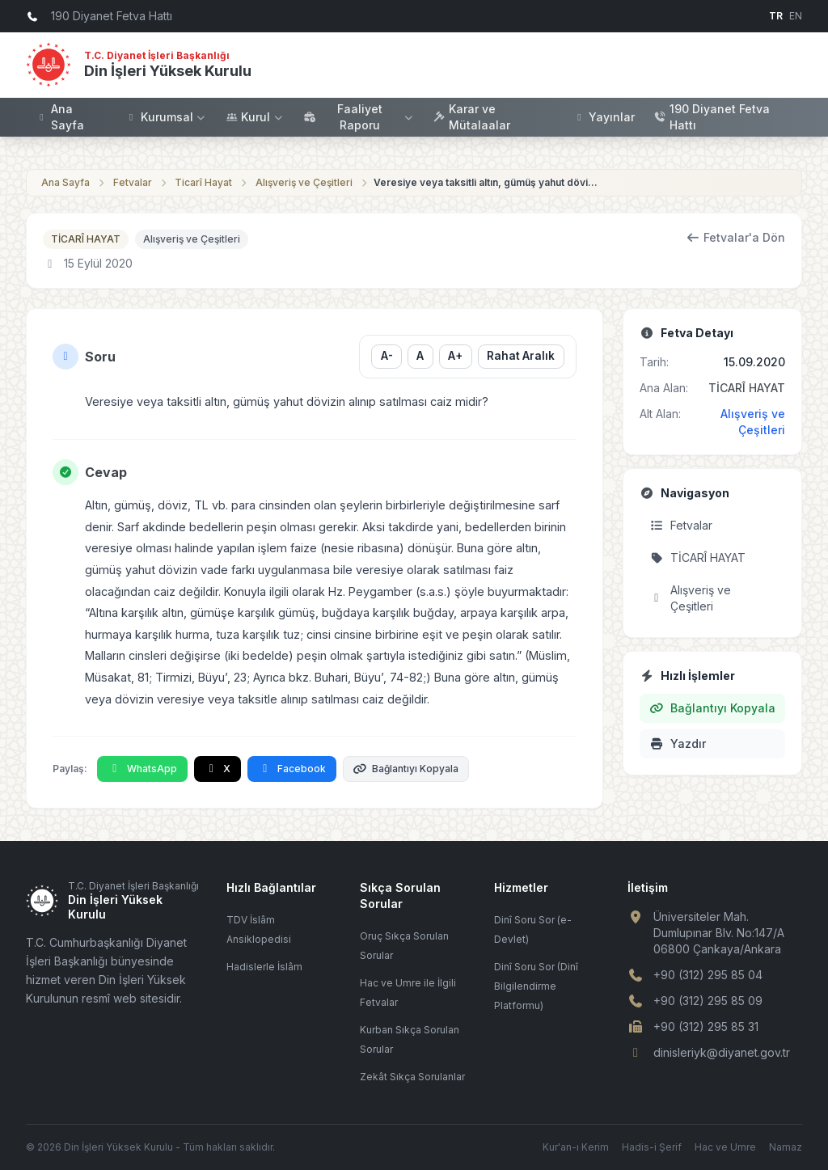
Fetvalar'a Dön (736, 237)
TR (776, 16)
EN (795, 16)
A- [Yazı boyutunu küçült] (386, 355)
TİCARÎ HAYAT (85, 239)
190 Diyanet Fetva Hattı (712, 117)
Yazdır (677, 743)
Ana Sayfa (60, 117)
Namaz (785, 1147)
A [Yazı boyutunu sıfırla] (420, 355)
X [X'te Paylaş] (218, 768)
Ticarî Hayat (203, 182)
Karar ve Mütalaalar (471, 117)
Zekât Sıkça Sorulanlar (412, 1077)
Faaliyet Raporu (358, 117)
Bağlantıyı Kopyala (406, 768)
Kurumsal (166, 117)
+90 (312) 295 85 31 (705, 1026)
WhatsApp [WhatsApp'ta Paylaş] (142, 768)
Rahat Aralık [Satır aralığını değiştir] (521, 355)
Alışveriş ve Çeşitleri (304, 182)
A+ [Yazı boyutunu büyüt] (455, 355)
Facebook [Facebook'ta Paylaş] (292, 768)
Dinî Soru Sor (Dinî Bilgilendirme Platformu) (536, 986)
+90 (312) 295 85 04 (708, 975)
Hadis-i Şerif (652, 1147)
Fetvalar (132, 182)
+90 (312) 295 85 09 (708, 1000)
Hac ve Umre (725, 1147)
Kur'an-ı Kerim (576, 1147)
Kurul (255, 117)
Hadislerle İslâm (264, 967)
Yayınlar (604, 117)
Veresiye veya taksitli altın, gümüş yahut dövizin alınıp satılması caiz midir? (487, 182)
